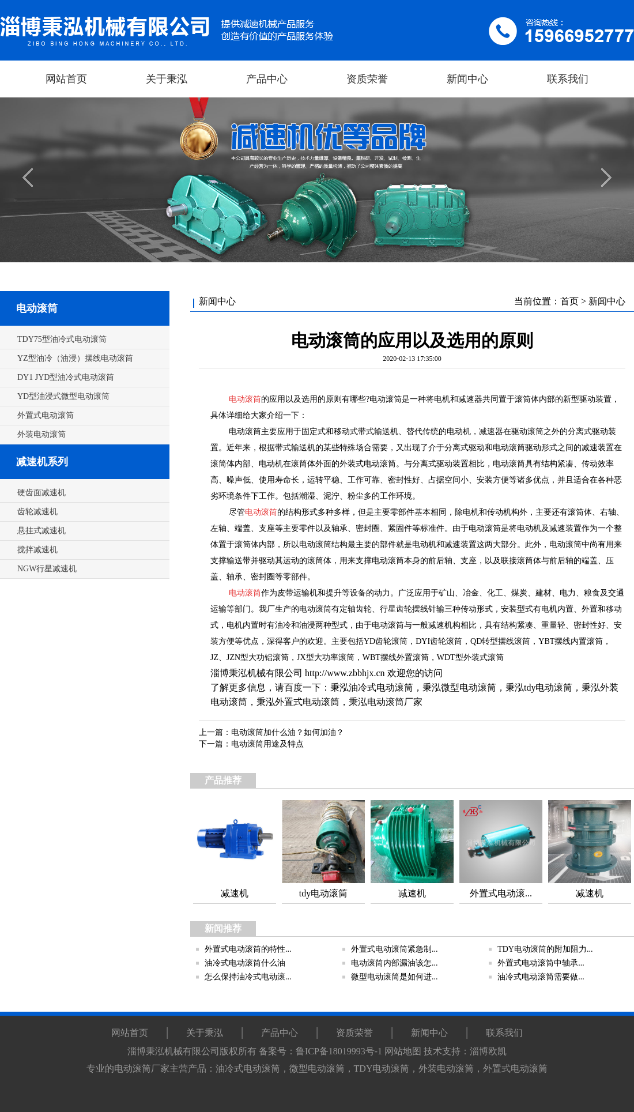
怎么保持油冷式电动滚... (248, 976)
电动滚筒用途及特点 (267, 744)
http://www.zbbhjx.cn (345, 673)
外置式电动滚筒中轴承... (540, 963)
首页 (569, 301)
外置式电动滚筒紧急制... (394, 949)
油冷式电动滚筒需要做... (540, 976)
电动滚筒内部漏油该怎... (394, 963)
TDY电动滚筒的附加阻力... (545, 949)
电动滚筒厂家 (394, 702)
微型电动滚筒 (468, 687)
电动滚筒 (37, 308)
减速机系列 (42, 462)
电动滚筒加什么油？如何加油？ (287, 732)
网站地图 (402, 1051)
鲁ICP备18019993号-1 (339, 1051)
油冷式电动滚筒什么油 (245, 963)
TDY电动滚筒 (382, 1068)
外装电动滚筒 (446, 1068)
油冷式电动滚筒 (381, 687)
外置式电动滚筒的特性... (248, 949)
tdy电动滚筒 (548, 687)
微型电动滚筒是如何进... (394, 976)
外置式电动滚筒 (307, 702)
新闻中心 (606, 301)
